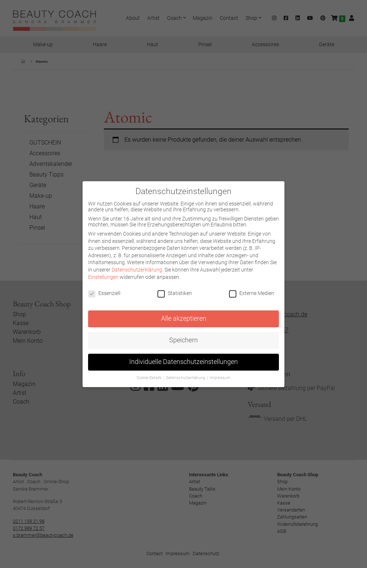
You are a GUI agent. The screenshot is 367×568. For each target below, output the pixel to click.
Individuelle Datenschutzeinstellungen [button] (183, 361)
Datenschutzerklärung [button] (186, 377)
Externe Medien (251, 293)
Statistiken (174, 293)
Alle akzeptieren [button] (183, 318)
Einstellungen (103, 277)
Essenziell (104, 293)
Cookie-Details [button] (150, 377)
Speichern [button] (183, 340)
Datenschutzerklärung (137, 270)
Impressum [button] (220, 377)
